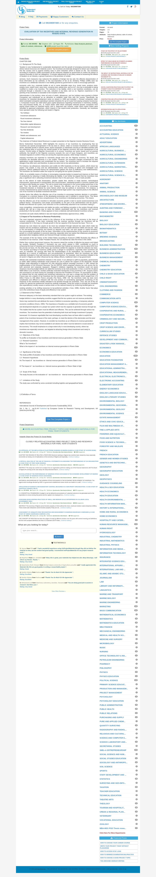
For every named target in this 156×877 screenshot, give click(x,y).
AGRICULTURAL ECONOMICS (113, 155)
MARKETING (105, 607)
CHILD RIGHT (105, 278)
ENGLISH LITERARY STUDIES (113, 397)
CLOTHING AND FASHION (111, 290)
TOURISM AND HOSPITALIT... (112, 808)
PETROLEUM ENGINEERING (112, 660)
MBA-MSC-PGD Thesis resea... (113, 828)
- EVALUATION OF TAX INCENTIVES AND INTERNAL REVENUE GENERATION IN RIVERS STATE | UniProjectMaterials (76, 869)
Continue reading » (74, 457)
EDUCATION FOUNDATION (111, 360)
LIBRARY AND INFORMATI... (112, 586)
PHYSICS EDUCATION (109, 676)
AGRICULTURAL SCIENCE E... (113, 175)
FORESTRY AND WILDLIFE (111, 446)
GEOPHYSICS (106, 479)
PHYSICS (104, 672)
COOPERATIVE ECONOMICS (112, 315)
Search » (58, 536)
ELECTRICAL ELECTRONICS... (113, 376)
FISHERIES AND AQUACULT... (113, 434)
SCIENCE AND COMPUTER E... (113, 738)
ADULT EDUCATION (108, 138)
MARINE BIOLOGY (108, 598)
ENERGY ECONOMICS (109, 389)
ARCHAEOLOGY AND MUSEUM (113, 196)
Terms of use (122, 869)
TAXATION (104, 787)
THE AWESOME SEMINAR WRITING (112, 861)
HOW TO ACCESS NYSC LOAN (110, 851)
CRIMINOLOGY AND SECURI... (113, 319)
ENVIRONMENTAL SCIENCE (112, 414)
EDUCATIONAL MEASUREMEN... (114, 372)
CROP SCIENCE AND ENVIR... (113, 327)
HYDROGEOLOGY (107, 533)
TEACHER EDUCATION (110, 791)
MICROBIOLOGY (107, 643)
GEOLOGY (104, 475)
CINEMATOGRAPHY (108, 282)
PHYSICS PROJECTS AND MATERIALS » (116, 56)
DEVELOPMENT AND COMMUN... (114, 340)
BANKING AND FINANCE (110, 212)
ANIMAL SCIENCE (107, 192)
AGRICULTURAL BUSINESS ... (113, 151)
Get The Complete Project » (58, 419)
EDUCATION (105, 356)
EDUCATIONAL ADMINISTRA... (113, 368)
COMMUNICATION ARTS (110, 298)
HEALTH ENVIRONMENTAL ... (112, 500)
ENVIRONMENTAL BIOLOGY (112, 401)
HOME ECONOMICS (108, 516)
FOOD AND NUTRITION (110, 438)
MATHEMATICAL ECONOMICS (113, 615)
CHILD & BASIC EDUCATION (112, 274)
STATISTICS (105, 779)
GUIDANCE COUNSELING (111, 483)
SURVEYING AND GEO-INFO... (113, 783)
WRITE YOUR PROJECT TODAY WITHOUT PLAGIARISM (114, 847)
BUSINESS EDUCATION (110, 253)
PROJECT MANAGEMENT (111, 693)
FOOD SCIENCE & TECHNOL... (113, 442)
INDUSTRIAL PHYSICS (109, 545)
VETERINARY (105, 816)
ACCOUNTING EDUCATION (111, 130)
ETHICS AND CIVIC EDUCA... (112, 422)
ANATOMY (104, 183)
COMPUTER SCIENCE (109, 303)
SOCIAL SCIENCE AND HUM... (113, 754)
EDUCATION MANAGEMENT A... (113, 364)
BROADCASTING (107, 241)
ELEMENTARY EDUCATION (111, 385)
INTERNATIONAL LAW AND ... (112, 570)
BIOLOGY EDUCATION (109, 225)
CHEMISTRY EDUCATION (111, 270)
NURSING (104, 652)
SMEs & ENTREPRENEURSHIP (113, 750)
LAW (102, 582)
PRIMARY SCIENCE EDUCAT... (113, 685)
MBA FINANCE (106, 627)
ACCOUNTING (106, 126)
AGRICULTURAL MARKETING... (113, 167)
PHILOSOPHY (106, 668)
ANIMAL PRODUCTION (110, 188)
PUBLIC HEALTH (107, 709)
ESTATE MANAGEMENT (110, 418)
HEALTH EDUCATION (109, 496)
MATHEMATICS (106, 619)
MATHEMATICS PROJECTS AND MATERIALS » (117, 114)
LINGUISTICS (105, 590)
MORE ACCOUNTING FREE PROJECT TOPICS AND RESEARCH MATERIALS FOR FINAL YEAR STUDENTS (60, 430)
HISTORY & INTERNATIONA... (112, 508)
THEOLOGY (105, 804)
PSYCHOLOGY (106, 697)
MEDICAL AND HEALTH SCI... (112, 635)
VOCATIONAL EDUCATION (111, 820)
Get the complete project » (58, 50)
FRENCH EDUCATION (109, 455)
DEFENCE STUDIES (108, 335)
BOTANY (103, 233)
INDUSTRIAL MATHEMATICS (112, 541)
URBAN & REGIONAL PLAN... (112, 812)
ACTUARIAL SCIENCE (109, 134)
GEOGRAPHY (106, 467)
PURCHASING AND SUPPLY (112, 717)
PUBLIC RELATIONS (108, 713)
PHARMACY (105, 664)
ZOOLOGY (104, 824)
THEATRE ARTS (107, 800)
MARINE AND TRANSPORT (111, 594)
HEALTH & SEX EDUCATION (112, 487)
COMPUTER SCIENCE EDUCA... (113, 307)
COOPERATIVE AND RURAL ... (113, 311)
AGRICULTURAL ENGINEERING (113, 159)
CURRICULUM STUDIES (110, 331)
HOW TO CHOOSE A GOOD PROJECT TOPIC (115, 858)
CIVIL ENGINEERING (109, 286)
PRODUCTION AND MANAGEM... (114, 689)
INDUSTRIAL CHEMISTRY (111, 537)
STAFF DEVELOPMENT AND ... (113, 775)
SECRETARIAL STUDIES (110, 746)
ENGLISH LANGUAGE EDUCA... (113, 393)
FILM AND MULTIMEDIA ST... (112, 426)
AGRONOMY (105, 179)
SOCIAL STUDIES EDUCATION (113, 759)
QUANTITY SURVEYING (110, 726)
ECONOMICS (105, 348)
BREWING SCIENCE (108, 237)
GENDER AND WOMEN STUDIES (114, 459)
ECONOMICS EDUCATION (111, 352)
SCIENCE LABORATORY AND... (113, 742)
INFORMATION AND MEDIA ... (112, 549)
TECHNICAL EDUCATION (110, 795)
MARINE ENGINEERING (110, 602)
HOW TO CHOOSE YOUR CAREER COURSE (115, 843)
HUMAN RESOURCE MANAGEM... (114, 524)
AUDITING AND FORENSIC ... (112, 208)
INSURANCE (105, 557)
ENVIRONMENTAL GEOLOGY (112, 409)
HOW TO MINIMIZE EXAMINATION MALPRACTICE (117, 854)
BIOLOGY (104, 220)
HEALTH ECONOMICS (109, 492)
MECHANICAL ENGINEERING (112, 631)
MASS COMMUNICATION (110, 611)
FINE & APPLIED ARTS (109, 430)
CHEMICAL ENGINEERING (111, 262)
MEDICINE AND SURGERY (111, 639)
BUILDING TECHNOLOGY (111, 245)
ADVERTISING (106, 142)
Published (43, 408)
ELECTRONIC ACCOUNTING (112, 381)
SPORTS (103, 771)
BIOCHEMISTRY (107, 216)
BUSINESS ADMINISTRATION (112, 249)
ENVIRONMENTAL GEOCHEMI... (113, 405)
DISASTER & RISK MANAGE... (113, 344)
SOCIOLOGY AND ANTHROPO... (113, 763)
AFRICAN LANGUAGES (110, 147)
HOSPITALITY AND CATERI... (112, 520)
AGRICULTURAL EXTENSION (112, 163)
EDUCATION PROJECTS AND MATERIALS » (117, 68)
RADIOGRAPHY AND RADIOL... (113, 730)
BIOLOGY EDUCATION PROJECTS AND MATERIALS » (119, 82)
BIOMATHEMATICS (108, 229)
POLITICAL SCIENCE (109, 680)
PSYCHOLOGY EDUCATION (112, 701)
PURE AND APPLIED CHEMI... (112, 721)
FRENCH (103, 450)
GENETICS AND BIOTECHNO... (113, 463)
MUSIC (103, 648)
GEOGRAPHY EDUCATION (111, 471)
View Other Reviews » (59, 591)
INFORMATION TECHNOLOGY (113, 553)
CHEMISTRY (105, 266)
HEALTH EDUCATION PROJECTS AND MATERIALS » (119, 94)
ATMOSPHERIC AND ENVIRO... (113, 204)
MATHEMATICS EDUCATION (112, 623)
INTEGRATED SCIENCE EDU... (113, 561)
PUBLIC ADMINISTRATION (111, 705)
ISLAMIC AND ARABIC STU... (112, 574)
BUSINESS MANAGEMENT (111, 257)
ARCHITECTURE (107, 200)
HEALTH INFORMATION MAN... (113, 504)
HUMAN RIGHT (106, 528)
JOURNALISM (106, 578)
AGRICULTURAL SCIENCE (111, 171)
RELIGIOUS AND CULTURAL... (113, 734)
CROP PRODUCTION (109, 323)
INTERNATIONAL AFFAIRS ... (112, 565)
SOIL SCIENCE (106, 767)
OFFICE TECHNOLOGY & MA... (113, 656)
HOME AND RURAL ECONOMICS (114, 512)
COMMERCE (105, 294)
